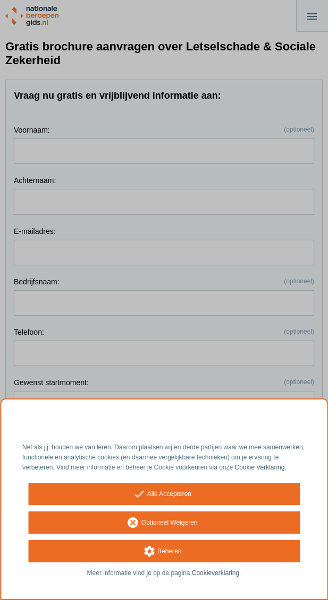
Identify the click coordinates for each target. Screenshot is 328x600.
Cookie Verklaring (260, 467)
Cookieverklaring (215, 573)
